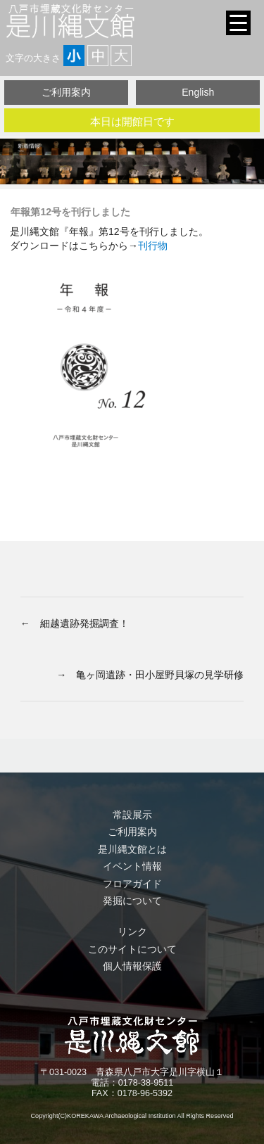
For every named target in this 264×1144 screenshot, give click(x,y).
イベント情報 (132, 866)
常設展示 (132, 814)
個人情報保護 (132, 966)
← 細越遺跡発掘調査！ (74, 623)
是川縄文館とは (132, 849)
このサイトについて (132, 949)
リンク (132, 931)
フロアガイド (132, 883)
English (198, 92)
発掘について (132, 900)
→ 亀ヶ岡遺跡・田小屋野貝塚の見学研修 (150, 674)
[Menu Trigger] (238, 23)
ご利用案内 (66, 92)
